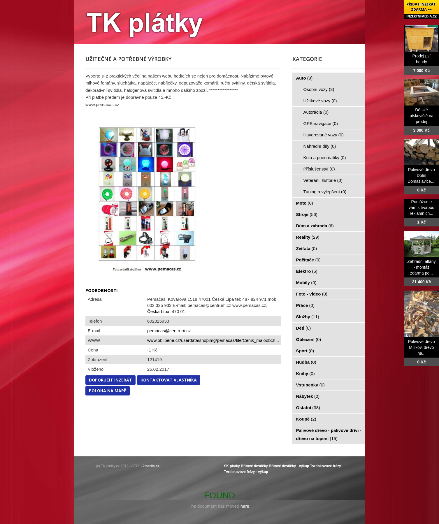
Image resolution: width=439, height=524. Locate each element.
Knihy (305, 373)
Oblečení (308, 339)
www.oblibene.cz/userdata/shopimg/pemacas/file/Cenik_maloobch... (213, 340)
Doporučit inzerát (110, 380)
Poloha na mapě (107, 390)
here (244, 506)
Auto (304, 77)
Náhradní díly (319, 146)
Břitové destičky (254, 466)
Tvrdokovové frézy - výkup (246, 472)
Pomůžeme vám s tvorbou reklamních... (421, 207)
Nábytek (308, 396)
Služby (307, 316)
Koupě (306, 418)
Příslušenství (319, 168)
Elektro (306, 271)
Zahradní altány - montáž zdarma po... (421, 267)
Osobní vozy (318, 89)
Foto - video (312, 293)
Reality (307, 237)
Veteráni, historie (323, 180)
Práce (305, 305)
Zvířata (306, 248)
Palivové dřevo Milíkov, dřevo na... (421, 347)
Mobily (306, 282)
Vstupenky (310, 384)
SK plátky (232, 466)
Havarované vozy (323, 134)
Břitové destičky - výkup (289, 466)
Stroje (306, 214)
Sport (305, 350)
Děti (303, 328)
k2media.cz (150, 466)
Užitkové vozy (320, 100)
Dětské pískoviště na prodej (421, 116)
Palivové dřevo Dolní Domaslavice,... (422, 175)
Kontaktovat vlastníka (169, 380)
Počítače (308, 259)
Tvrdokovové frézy (325, 466)
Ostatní (308, 407)
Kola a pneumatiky (324, 157)
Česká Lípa (158, 311)
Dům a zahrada (315, 225)
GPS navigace (320, 123)
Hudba (306, 362)
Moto (304, 203)
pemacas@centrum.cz (169, 330)
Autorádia (316, 112)
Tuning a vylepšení (325, 191)
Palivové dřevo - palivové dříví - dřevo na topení (328, 434)
